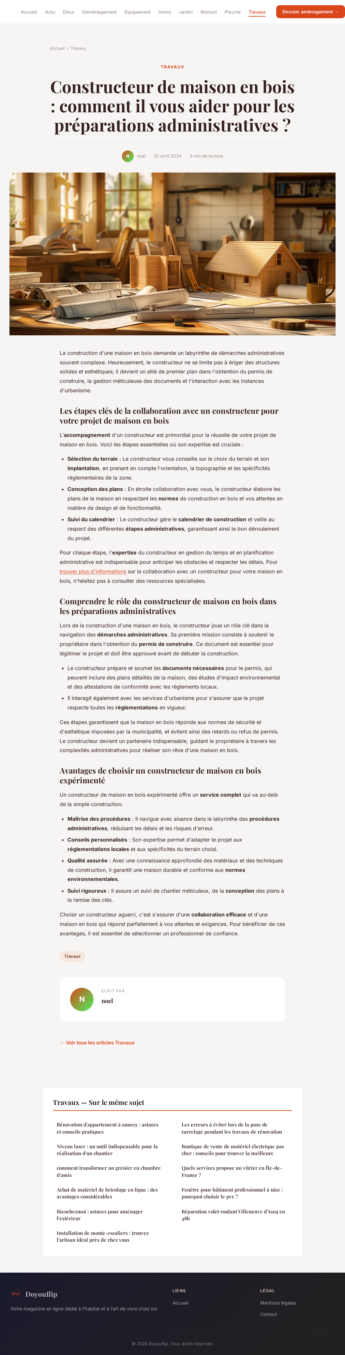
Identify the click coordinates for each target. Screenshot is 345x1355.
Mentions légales (278, 1303)
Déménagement (99, 11)
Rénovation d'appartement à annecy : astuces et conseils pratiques (107, 1128)
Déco (68, 11)
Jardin (186, 11)
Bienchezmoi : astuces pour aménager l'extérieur (100, 1215)
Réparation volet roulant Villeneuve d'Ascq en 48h (233, 1215)
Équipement (138, 11)
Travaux (257, 11)
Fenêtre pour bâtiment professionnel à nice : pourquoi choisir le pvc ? (232, 1193)
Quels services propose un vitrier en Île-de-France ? (232, 1171)
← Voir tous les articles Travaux (97, 1043)
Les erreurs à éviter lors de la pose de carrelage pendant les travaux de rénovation (232, 1128)
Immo (164, 11)
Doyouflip (33, 1294)
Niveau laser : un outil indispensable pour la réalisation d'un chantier (107, 1149)
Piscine (233, 11)
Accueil (29, 11)
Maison (209, 11)
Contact (268, 1314)
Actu (50, 11)
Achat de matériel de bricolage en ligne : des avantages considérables (107, 1193)
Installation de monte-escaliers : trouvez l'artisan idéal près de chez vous (103, 1236)
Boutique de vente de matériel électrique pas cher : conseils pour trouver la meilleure (233, 1149)
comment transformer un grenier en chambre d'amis (109, 1171)
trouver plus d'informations (93, 571)
